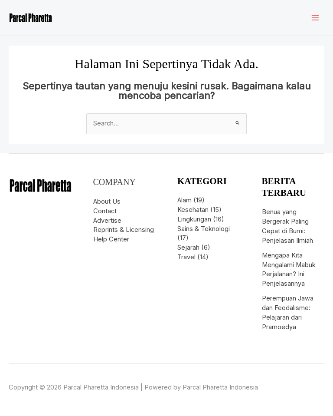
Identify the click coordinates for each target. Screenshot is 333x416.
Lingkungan (194, 219)
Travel (186, 257)
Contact (105, 211)
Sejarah (188, 247)
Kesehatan (193, 210)
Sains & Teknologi (203, 229)
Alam (184, 200)
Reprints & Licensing (123, 230)
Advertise (107, 221)
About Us (107, 201)
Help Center (111, 239)
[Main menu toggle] (315, 18)
